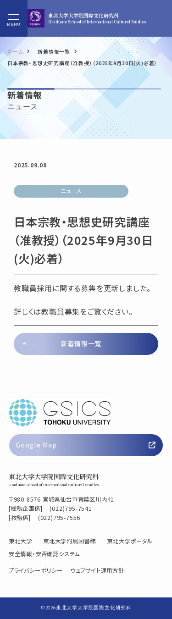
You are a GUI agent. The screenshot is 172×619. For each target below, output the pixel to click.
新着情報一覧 (81, 343)
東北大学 (20, 541)
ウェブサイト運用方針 (97, 570)
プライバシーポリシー (36, 570)
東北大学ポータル (129, 541)
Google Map (85, 444)
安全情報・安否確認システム (44, 554)
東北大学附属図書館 (69, 541)
